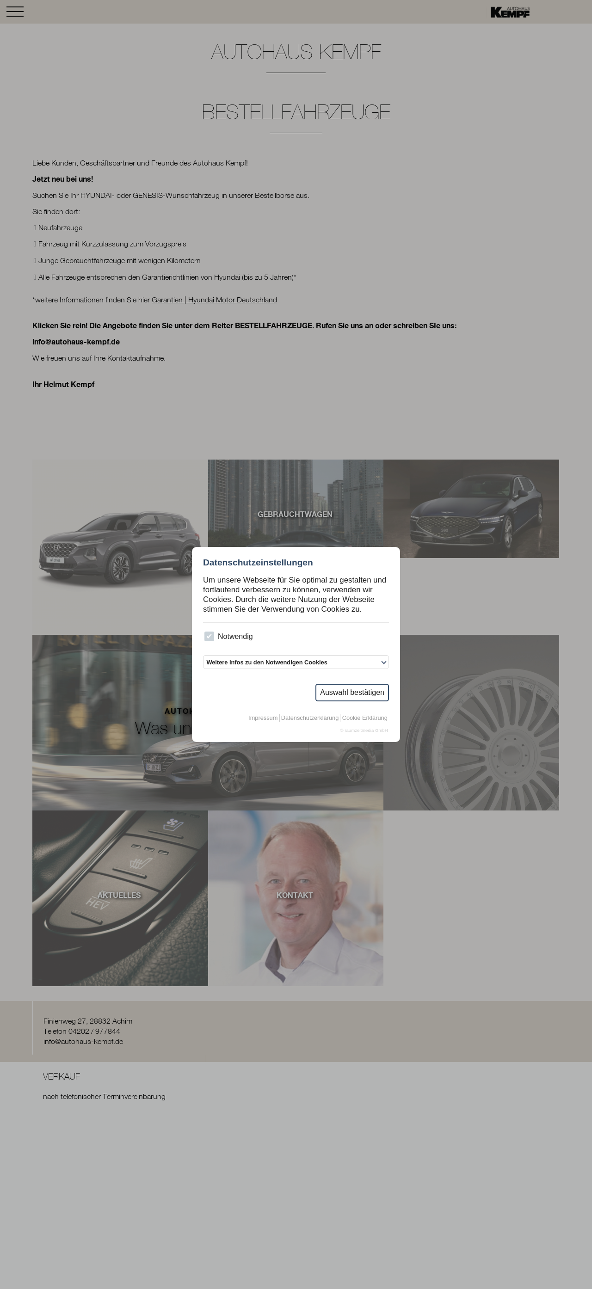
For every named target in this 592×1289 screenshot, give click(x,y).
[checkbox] (209, 636)
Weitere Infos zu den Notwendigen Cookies (266, 662)
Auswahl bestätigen (352, 692)
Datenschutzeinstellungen (258, 562)
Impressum (263, 717)
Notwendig (228, 636)
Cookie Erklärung (365, 717)
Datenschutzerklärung (310, 717)
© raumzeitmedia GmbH (364, 730)
